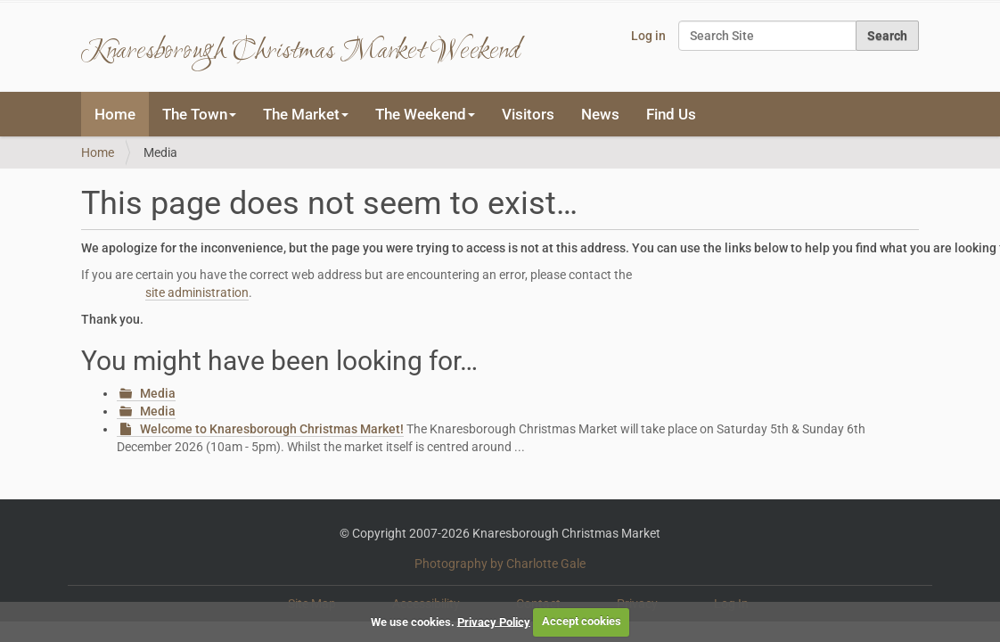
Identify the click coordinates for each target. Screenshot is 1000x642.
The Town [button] (199, 114)
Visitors (528, 114)
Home (114, 114)
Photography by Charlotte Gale (500, 563)
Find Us (671, 114)
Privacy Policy (493, 621)
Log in (648, 36)
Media (158, 393)
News (600, 114)
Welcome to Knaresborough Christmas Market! (272, 429)
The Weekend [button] (425, 114)
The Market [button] (305, 114)
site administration (197, 292)
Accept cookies (581, 621)
